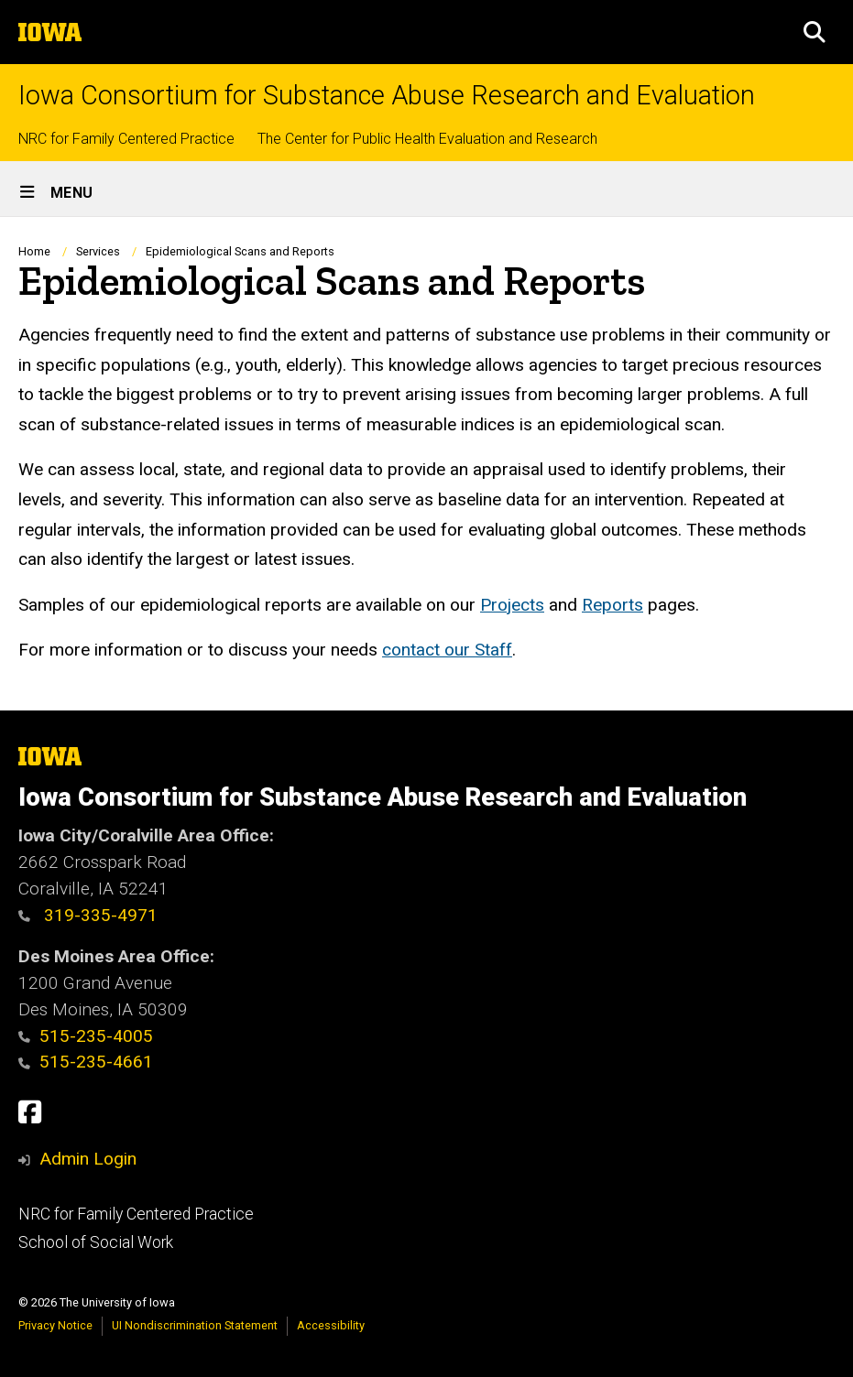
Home (34, 251)
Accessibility (331, 1325)
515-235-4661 (85, 1061)
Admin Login (88, 1158)
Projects (512, 604)
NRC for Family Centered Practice (126, 138)
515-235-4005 (85, 1035)
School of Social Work (95, 1242)
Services (98, 251)
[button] (814, 32)
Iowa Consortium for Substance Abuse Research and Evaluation (386, 95)
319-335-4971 (88, 915)
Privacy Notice (55, 1325)
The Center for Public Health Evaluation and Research (427, 138)
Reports (612, 604)
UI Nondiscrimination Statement (195, 1325)
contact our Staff (447, 650)
